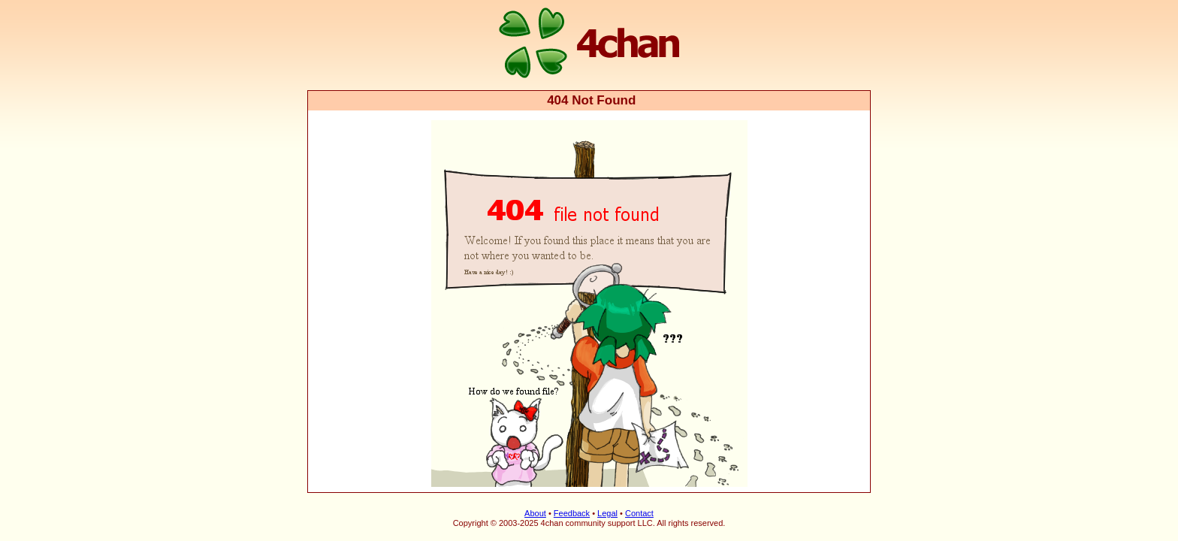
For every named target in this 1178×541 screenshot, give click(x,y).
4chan (328, 1)
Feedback (572, 513)
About (535, 513)
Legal (607, 513)
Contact (639, 513)
